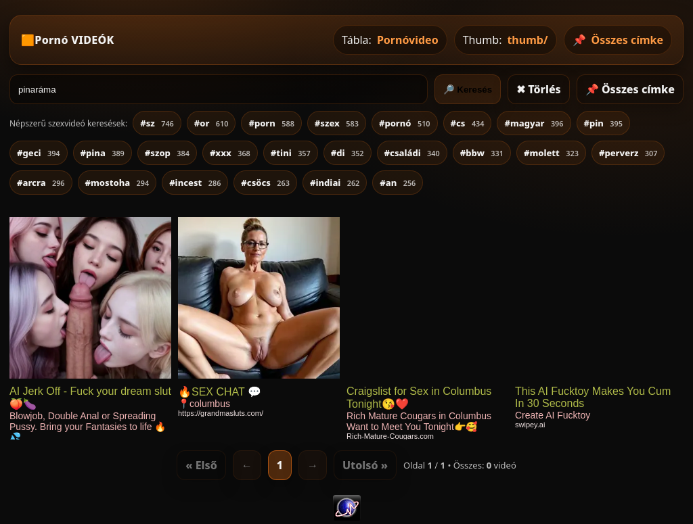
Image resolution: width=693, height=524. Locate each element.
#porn (271, 123)
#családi (412, 153)
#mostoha (117, 182)
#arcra (41, 182)
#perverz (628, 153)
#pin (603, 123)
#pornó (404, 123)
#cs (468, 123)
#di (347, 153)
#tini (291, 153)
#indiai (334, 182)
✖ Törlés (538, 89)
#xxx (230, 153)
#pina (103, 153)
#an (398, 182)
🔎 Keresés (468, 90)
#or (211, 123)
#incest (195, 182)
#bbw (482, 153)
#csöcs (265, 182)
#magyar (533, 123)
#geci (38, 153)
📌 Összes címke (630, 89)
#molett (551, 153)
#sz (157, 123)
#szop (167, 153)
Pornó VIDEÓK (74, 39)
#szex (337, 123)
